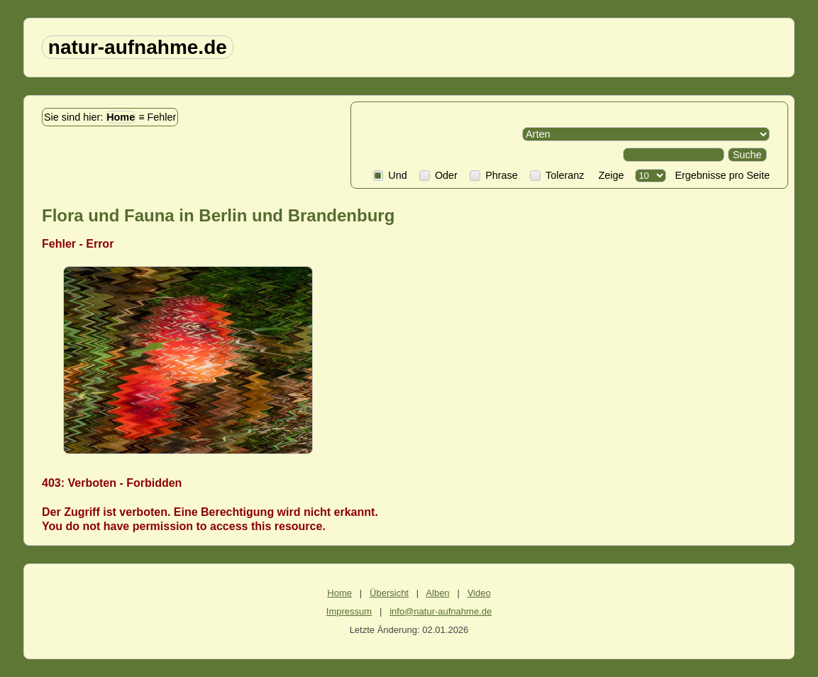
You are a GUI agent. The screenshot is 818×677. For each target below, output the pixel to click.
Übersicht (389, 593)
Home (120, 117)
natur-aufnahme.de (138, 47)
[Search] (673, 155)
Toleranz (557, 175)
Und (390, 175)
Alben (437, 593)
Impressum (349, 611)
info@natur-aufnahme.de (440, 611)
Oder (438, 175)
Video (479, 593)
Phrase (493, 175)
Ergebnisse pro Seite (719, 175)
